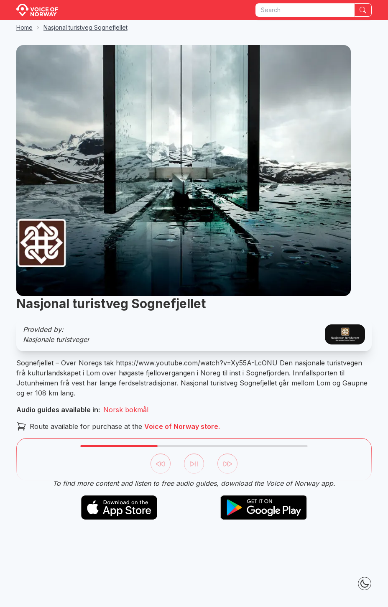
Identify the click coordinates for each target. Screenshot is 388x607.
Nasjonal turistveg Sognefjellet (85, 27)
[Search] (363, 10)
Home (24, 27)
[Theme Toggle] (364, 583)
